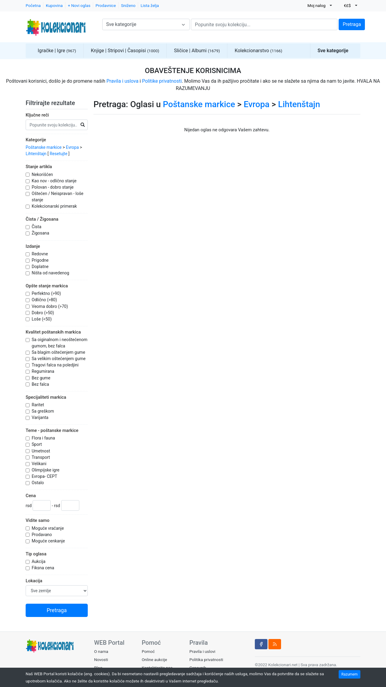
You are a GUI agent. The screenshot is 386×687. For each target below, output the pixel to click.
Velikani (39, 463)
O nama (101, 651)
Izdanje (33, 246)
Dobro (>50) (43, 312)
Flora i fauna (44, 438)
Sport (37, 444)
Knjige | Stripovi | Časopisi (125, 50)
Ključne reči (37, 115)
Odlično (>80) (45, 299)
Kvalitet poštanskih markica (53, 332)
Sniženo (128, 5)
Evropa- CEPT (45, 476)
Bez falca (41, 384)
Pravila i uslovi (202, 651)
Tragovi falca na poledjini (56, 365)
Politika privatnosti (206, 659)
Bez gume (42, 377)
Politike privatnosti (162, 81)
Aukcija (39, 561)
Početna (33, 5)
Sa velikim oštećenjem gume (59, 358)
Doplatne (40, 266)
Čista (37, 226)
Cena (31, 495)
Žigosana (41, 233)
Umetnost (41, 451)
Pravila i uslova (122, 81)
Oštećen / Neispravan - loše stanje (57, 196)
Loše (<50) (42, 319)
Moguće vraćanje (48, 528)
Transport (41, 457)
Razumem (349, 674)
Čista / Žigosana (42, 219)
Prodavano (42, 534)
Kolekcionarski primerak (55, 206)
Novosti (101, 659)
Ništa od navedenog (51, 272)
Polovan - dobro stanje (53, 187)
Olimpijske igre (46, 470)
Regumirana (43, 371)
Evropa (72, 147)
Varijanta (40, 417)
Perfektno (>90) (47, 293)
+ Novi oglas (79, 5)
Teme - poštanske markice (52, 430)
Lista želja (150, 5)
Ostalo (38, 482)
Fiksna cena (43, 567)
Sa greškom (43, 411)
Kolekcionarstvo (258, 50)
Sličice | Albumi (197, 50)
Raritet (38, 404)
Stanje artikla (39, 166)
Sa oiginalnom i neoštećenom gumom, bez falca (59, 342)
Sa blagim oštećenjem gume (59, 352)
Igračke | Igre (57, 50)
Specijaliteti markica (46, 397)
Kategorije (36, 139)
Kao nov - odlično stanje (55, 180)
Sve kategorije (333, 50)
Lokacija (34, 580)
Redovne (40, 253)
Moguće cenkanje (49, 540)
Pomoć (148, 651)
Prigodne (41, 260)
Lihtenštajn (36, 153)
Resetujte (59, 153)
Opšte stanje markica (47, 286)
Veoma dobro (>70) (50, 306)
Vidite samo (37, 520)
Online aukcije (154, 659)
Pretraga (352, 24)
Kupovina (54, 5)
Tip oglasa (36, 554)
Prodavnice (106, 5)
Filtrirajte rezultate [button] (54, 103)
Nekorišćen (43, 174)
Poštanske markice (44, 147)
